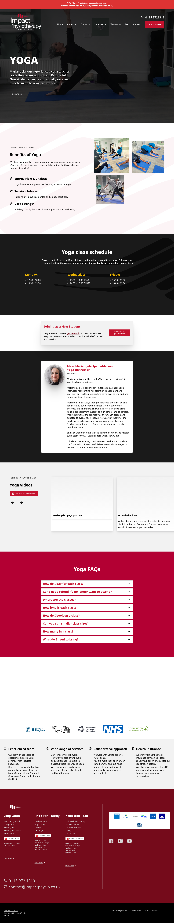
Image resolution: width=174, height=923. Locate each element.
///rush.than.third (44, 874)
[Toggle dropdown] (76, 24)
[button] (87, 620)
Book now (155, 24)
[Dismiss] (173, 1)
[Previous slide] (12, 538)
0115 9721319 (154, 17)
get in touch (73, 369)
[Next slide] (21, 538)
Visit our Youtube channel (24, 529)
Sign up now (17, 94)
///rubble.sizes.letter (76, 877)
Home (60, 24)
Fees (127, 24)
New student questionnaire (119, 369)
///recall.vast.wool (13, 877)
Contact (137, 24)
